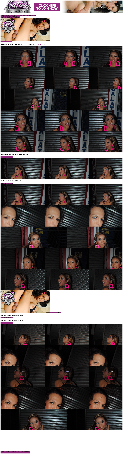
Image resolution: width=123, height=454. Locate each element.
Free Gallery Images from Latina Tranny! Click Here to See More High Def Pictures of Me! (10, 17)
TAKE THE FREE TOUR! (55, 312)
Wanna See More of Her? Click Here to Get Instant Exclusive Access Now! (15, 451)
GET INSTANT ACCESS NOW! (7, 183)
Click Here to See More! (39, 44)
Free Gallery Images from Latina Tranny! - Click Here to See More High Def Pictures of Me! (18, 15)
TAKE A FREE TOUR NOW (6, 41)
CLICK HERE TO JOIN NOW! (6, 317)
